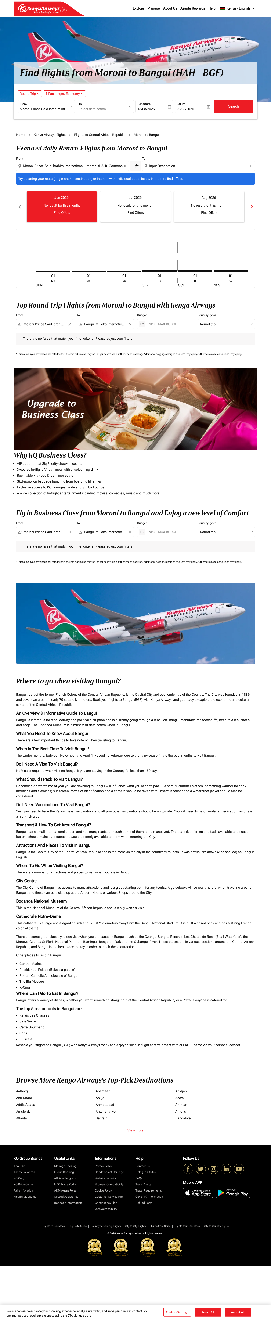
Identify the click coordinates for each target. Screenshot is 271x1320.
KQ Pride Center (24, 1184)
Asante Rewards (192, 8)
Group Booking (64, 1172)
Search (233, 106)
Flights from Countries (187, 1226)
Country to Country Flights (106, 1226)
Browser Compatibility (109, 1184)
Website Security (105, 1178)
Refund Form (144, 1202)
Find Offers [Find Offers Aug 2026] (209, 213)
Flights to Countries (53, 1226)
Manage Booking (65, 1166)
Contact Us (143, 1166)
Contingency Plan (106, 1202)
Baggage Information (68, 1202)
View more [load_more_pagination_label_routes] (135, 1130)
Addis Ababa (25, 1105)
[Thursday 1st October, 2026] (195, 271)
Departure (143, 104)
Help (211, 8)
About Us (170, 8)
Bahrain (101, 1118)
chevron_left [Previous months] (19, 206)
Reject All (207, 1312)
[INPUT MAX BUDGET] (169, 324)
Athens (180, 1111)
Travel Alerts (143, 1184)
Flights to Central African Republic (99, 135)
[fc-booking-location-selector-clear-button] (72, 106)
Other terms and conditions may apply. (220, 354)
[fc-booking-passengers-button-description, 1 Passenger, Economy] (63, 93)
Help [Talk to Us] (146, 1172)
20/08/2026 (185, 109)
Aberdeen (103, 1091)
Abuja (100, 1098)
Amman (181, 1105)
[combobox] (44, 109)
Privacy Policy (103, 1166)
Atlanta (21, 1118)
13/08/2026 (146, 109)
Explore (138, 8)
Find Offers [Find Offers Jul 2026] (135, 213)
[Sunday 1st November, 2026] (231, 271)
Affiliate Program (65, 1178)
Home (20, 135)
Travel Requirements (149, 1190)
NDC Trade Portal (65, 1184)
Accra (179, 1098)
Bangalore (183, 1118)
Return (181, 104)
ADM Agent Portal (65, 1190)
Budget (142, 315)
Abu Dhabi (24, 1098)
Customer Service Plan (109, 1196)
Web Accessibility (106, 1209)
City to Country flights (216, 1226)
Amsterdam (25, 1111)
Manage (153, 8)
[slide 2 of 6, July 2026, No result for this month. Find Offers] (135, 206)
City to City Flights (135, 1226)
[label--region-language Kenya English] (238, 8)
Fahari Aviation (23, 1190)
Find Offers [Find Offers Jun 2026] (62, 213)
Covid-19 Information (149, 1196)
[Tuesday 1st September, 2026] (159, 271)
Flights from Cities (160, 1226)
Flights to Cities (78, 1226)
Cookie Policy (103, 1190)
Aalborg (22, 1091)
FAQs (139, 1178)
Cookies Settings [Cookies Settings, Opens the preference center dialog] (177, 1312)
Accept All (238, 1312)
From (23, 104)
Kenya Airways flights (50, 135)
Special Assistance (66, 1196)
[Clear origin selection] (126, 166)
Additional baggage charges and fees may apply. (171, 354)
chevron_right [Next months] (251, 206)
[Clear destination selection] (252, 166)
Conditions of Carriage (109, 1172)
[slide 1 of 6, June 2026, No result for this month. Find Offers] (62, 206)
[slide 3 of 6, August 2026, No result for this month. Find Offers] (209, 206)
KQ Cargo (20, 1178)
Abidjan (181, 1091)
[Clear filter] (69, 324)
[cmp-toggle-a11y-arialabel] (135, 166)
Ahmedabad (105, 1105)
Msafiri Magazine (25, 1196)
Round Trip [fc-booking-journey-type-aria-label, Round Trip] (28, 94)
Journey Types (207, 315)
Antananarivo (106, 1111)
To (80, 104)
